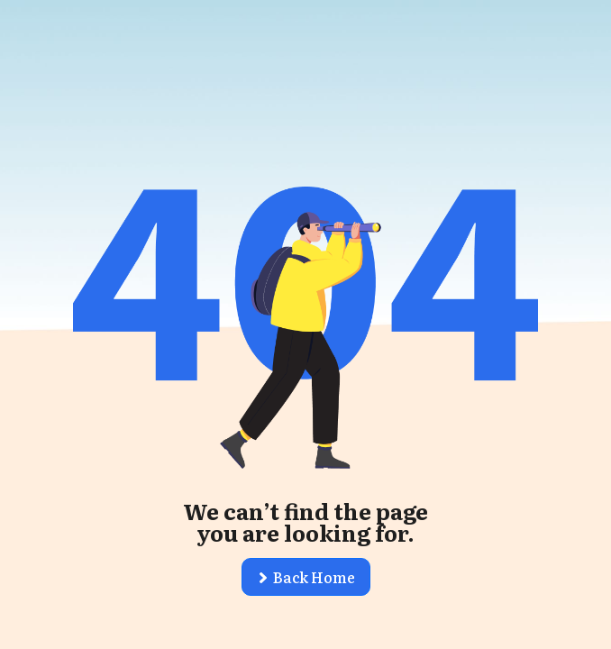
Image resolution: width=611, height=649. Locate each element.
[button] (306, 577)
